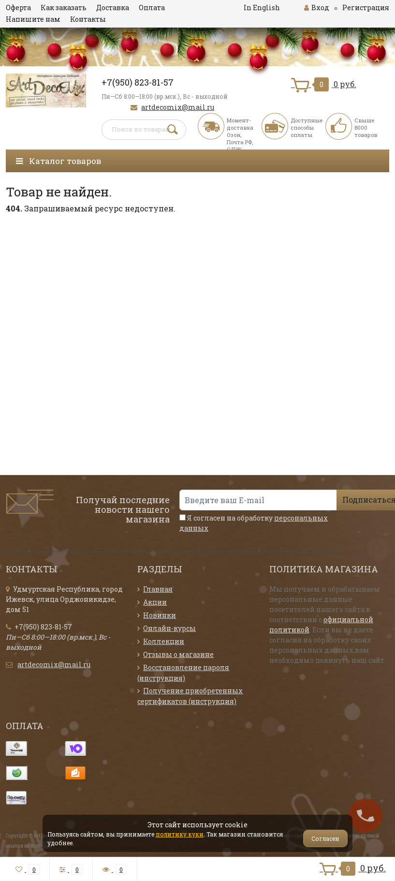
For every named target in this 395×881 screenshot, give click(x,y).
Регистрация (365, 7)
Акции (155, 602)
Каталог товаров (58, 160)
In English (262, 7)
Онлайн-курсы (169, 628)
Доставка (112, 7)
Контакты (88, 19)
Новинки (159, 615)
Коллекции (163, 641)
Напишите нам (33, 19)
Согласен (325, 838)
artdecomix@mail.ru (177, 107)
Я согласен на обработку (253, 523)
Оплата (152, 7)
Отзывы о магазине (178, 654)
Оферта (18, 7)
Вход (316, 7)
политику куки (180, 834)
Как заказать (64, 7)
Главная (158, 589)
